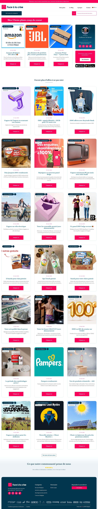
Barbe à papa (53, 487)
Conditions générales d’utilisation (16, 506)
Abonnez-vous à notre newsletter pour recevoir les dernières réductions (49, 1)
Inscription (79, 487)
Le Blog (71, 7)
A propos (79, 7)
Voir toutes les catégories (12, 13)
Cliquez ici (13, 64)
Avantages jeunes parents (41, 492)
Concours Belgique (39, 495)
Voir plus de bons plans (49, 455)
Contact (88, 7)
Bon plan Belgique (39, 487)
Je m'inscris (85, 59)
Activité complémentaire (41, 490)
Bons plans (62, 7)
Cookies (28, 506)
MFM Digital (87, 506)
